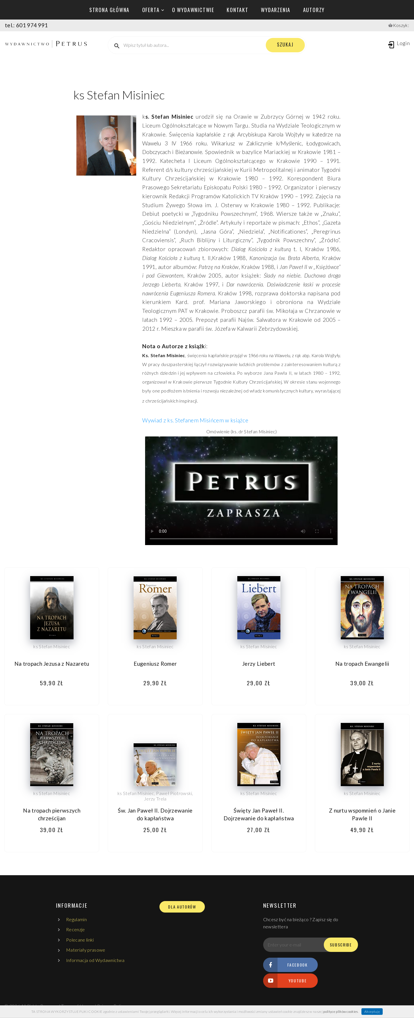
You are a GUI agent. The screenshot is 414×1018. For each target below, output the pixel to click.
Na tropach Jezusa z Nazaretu (51, 663)
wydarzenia (275, 10)
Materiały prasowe (85, 949)
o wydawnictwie (193, 10)
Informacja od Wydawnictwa (95, 960)
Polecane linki (80, 939)
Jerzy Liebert (258, 663)
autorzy (314, 10)
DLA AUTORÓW (182, 906)
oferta (151, 10)
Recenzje (75, 929)
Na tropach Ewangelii (362, 663)
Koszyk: (401, 25)
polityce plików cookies (340, 1011)
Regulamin (76, 919)
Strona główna (109, 10)
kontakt (238, 10)
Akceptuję (372, 1011)
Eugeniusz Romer (155, 663)
